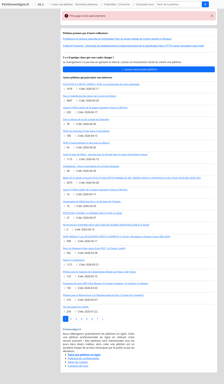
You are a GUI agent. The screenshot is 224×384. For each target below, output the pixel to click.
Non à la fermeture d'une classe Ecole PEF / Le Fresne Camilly (94, 248)
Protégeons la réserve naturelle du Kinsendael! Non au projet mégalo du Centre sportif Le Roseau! (117, 39)
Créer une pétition (60, 4)
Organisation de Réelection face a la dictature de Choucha (92, 201)
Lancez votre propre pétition (138, 69)
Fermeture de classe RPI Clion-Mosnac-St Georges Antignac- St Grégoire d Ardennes (105, 283)
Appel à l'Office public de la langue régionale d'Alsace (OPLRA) (95, 107)
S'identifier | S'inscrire (115, 4)
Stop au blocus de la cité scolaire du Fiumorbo (86, 119)
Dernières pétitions (86, 4)
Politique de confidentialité (83, 358)
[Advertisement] (30, 55)
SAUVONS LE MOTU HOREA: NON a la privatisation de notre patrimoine (101, 84)
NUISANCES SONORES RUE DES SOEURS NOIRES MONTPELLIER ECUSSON (106, 225)
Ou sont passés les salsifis (76, 306)
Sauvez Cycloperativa (74, 260)
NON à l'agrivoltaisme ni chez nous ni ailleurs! (86, 142)
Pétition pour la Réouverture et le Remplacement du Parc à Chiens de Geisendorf (103, 295)
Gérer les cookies (78, 362)
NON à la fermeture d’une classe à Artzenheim (86, 131)
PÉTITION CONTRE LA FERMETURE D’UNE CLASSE (92, 213)
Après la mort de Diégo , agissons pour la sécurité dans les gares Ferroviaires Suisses (105, 154)
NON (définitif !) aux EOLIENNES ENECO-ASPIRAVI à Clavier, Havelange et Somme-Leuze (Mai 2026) (116, 236)
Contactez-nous (143, 4)
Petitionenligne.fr (15, 4)
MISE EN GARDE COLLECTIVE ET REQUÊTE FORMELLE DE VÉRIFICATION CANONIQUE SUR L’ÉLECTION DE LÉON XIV (132, 178)
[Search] (178, 4)
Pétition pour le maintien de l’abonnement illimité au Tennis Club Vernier (99, 271)
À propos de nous (78, 366)
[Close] (212, 15)
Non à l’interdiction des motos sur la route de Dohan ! (90, 96)
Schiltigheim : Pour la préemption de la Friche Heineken (91, 166)
